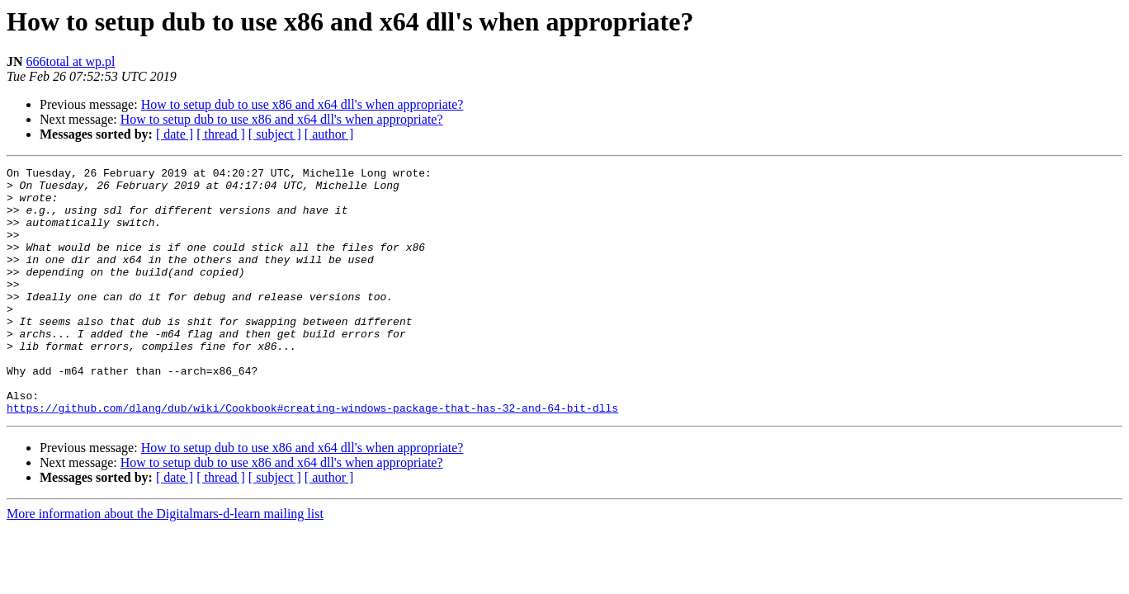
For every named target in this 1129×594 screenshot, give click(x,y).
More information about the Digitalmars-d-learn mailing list (165, 563)
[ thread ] (220, 134)
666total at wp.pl (71, 61)
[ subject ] (274, 134)
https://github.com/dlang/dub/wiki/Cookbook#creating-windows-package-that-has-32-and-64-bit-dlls (312, 457)
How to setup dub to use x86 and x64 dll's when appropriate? (302, 104)
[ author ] (329, 134)
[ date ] (174, 134)
